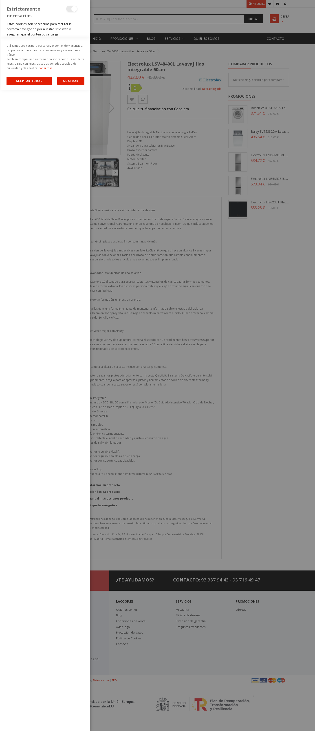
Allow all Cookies (29, 722)
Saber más (45, 709)
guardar (70, 722)
